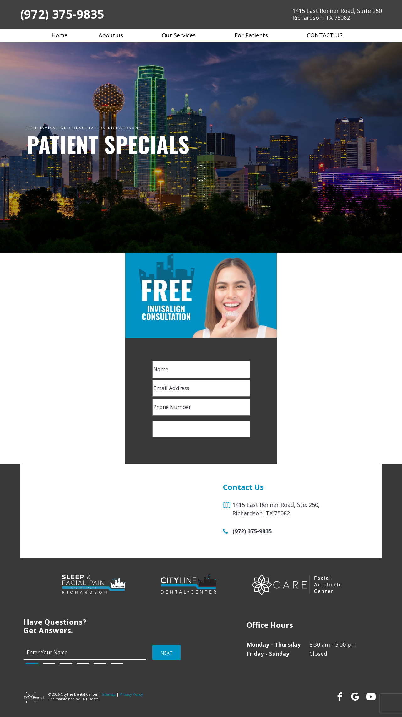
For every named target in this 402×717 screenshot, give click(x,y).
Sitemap (109, 694)
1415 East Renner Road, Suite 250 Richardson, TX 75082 (337, 14)
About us (115, 35)
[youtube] (370, 696)
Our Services (183, 35)
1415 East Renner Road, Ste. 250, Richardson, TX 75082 (276, 509)
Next (166, 652)
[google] (355, 696)
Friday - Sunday (268, 653)
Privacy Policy (131, 694)
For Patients (255, 35)
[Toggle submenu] (127, 35)
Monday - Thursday (274, 644)
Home (60, 35)
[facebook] (339, 696)
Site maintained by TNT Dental (74, 699)
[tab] (32, 663)
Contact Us (328, 35)
